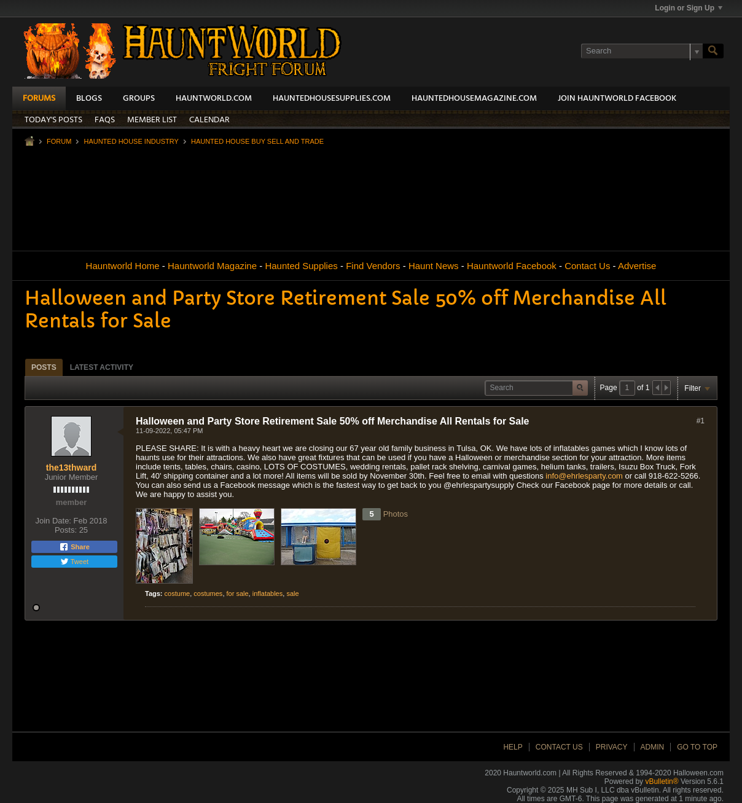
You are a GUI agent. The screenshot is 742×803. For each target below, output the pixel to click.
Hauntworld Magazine (212, 265)
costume (177, 593)
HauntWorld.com (214, 99)
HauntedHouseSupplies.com (332, 99)
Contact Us (587, 265)
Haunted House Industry (131, 141)
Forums (39, 99)
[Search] (642, 51)
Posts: (66, 530)
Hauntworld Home (123, 265)
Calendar (209, 120)
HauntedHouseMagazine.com (474, 99)
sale (292, 593)
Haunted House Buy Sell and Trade (257, 141)
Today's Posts (53, 120)
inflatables (267, 593)
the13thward (71, 467)
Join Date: (53, 520)
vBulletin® (661, 781)
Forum (59, 141)
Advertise (637, 265)
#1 (701, 421)
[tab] (44, 367)
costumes (207, 593)
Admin (653, 747)
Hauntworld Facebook (511, 265)
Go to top (697, 747)
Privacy (612, 747)
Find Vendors (373, 265)
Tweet (74, 561)
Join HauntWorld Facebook (617, 99)
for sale (238, 593)
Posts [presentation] (44, 367)
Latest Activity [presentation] (101, 367)
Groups (139, 99)
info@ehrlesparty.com (584, 475)
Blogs (89, 99)
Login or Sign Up (688, 8)
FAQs (105, 120)
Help (512, 747)
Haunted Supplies (301, 265)
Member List (152, 120)
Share (74, 547)
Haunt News (433, 265)
